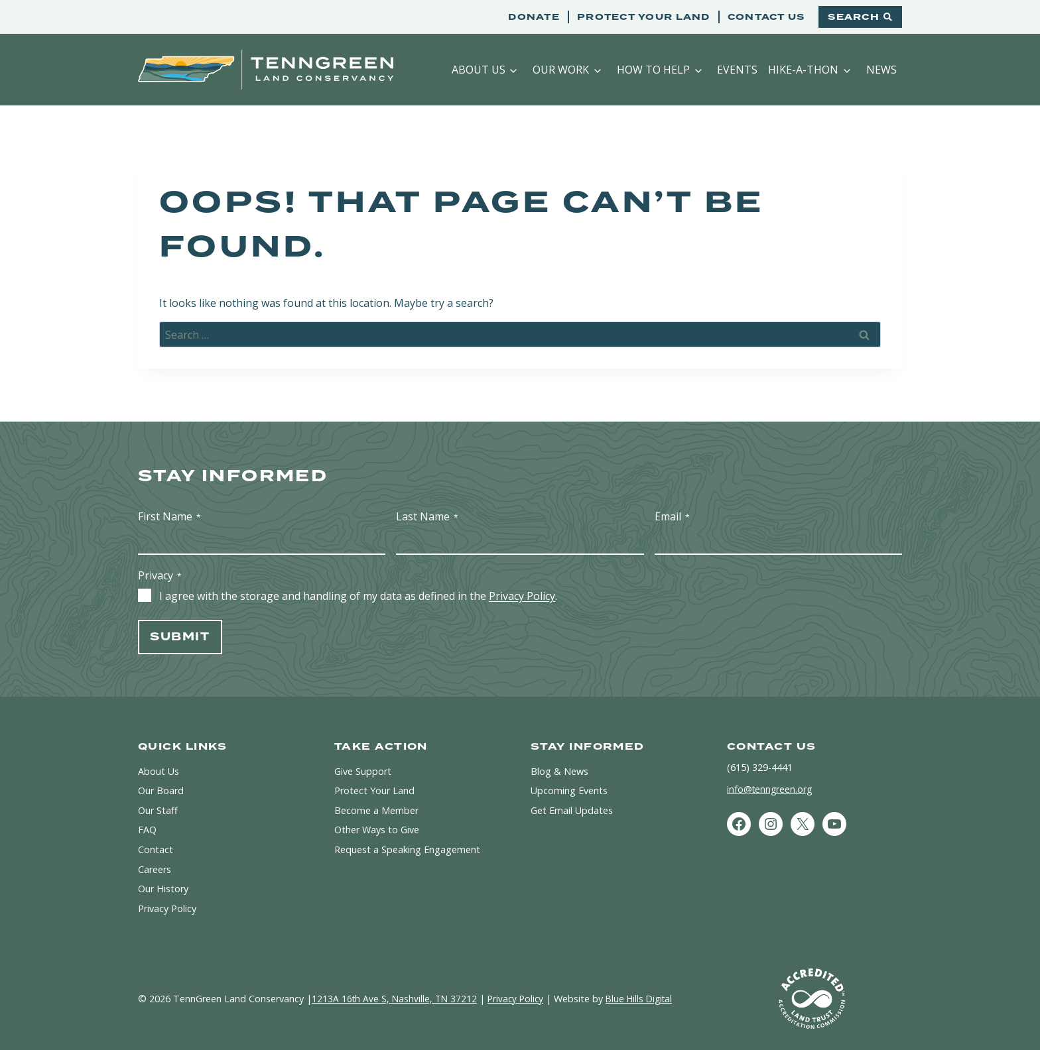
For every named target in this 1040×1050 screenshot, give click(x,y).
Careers (154, 869)
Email (672, 516)
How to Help (653, 69)
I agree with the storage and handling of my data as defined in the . (358, 596)
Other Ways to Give (376, 829)
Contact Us (766, 17)
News (881, 69)
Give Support (362, 771)
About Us (478, 69)
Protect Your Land (643, 17)
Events (737, 69)
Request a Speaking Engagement (407, 849)
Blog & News (559, 771)
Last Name (427, 516)
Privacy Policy (522, 596)
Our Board (161, 790)
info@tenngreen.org (770, 789)
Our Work (561, 69)
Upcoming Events (569, 790)
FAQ (147, 829)
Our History (163, 888)
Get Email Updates (572, 810)
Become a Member (376, 810)
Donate (534, 17)
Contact (155, 849)
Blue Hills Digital (647, 998)
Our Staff (158, 810)
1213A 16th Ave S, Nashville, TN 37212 (396, 998)
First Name (169, 516)
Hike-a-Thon (803, 69)
